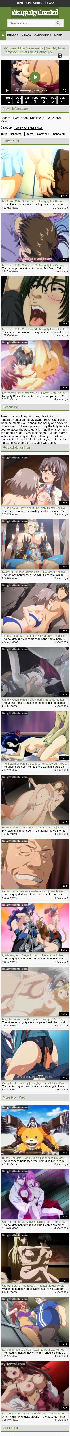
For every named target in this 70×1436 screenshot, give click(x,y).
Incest (29, 134)
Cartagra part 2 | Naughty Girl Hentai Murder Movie (33, 1285)
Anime (28, 2)
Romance (43, 134)
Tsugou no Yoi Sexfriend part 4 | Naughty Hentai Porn (34, 635)
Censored (16, 134)
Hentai (19, 2)
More (58, 35)
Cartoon (37, 2)
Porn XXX (48, 2)
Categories (42, 35)
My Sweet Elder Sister (29, 127)
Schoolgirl (59, 134)
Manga (26, 35)
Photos (12, 35)
